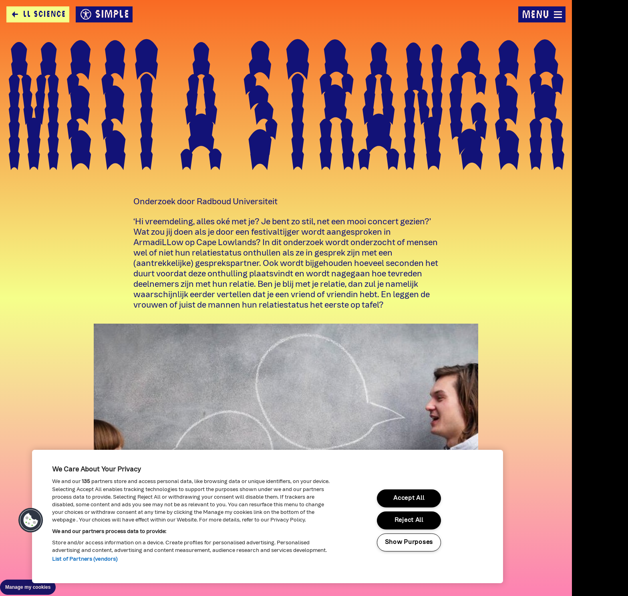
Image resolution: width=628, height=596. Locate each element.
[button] (31, 520)
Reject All (409, 520)
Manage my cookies (27, 587)
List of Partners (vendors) (84, 559)
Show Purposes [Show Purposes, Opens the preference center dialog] (409, 542)
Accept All (408, 498)
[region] (267, 516)
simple (104, 14)
